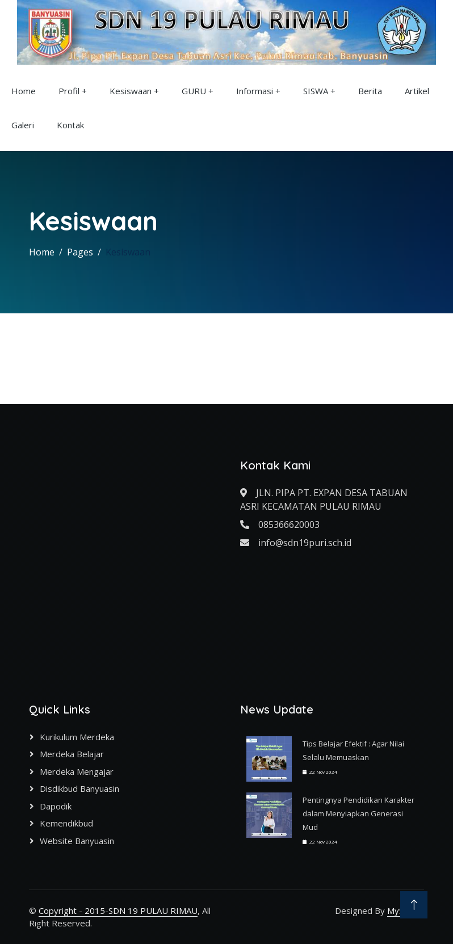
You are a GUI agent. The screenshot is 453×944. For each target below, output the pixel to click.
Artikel (417, 91)
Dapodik (56, 806)
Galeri (22, 125)
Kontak (70, 125)
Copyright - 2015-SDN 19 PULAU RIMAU (118, 910)
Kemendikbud (66, 823)
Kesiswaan (131, 91)
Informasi (254, 91)
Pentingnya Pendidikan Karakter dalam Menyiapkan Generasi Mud (358, 813)
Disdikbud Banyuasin (79, 788)
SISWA (315, 91)
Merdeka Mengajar (77, 771)
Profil (68, 91)
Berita (370, 91)
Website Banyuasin (77, 840)
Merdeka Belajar (72, 754)
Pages (80, 252)
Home (23, 91)
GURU (194, 91)
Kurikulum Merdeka (77, 736)
